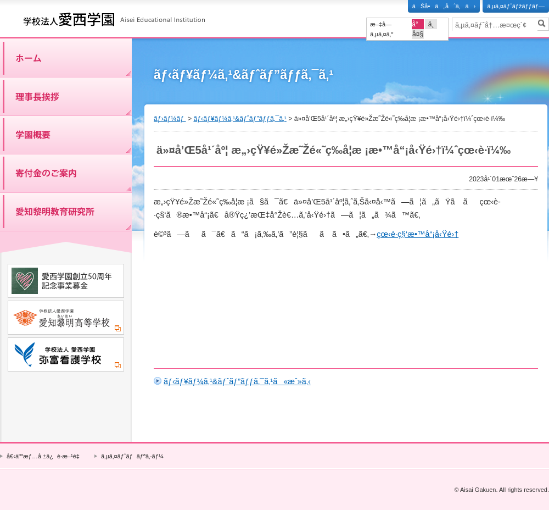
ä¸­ (431, 24)
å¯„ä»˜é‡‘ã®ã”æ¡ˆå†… (66, 173)
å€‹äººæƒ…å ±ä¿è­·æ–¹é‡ (45, 456)
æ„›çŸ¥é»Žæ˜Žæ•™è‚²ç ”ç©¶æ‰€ (66, 211)
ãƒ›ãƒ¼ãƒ (66, 57)
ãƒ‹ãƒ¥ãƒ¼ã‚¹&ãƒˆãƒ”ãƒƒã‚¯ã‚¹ (239, 119)
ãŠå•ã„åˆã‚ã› (443, 6)
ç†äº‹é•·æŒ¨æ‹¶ (66, 96)
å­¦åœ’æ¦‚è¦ (66, 134)
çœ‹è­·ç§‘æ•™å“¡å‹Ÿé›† (417, 234)
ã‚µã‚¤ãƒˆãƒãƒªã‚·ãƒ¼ (132, 456)
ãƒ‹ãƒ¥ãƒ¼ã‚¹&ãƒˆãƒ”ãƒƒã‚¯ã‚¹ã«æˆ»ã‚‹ (237, 381)
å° (417, 24)
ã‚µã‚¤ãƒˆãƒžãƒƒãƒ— (516, 6)
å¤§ (417, 34)
